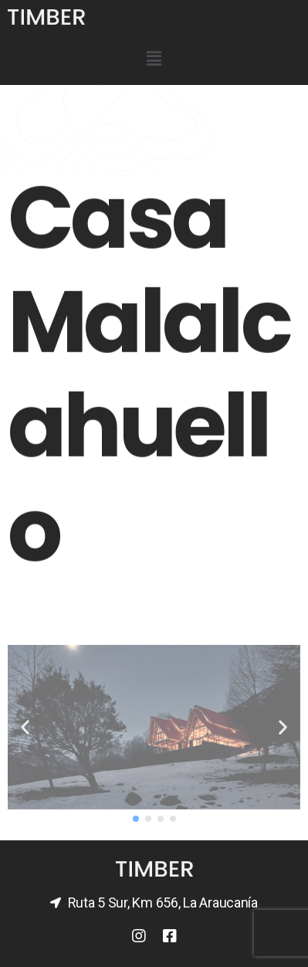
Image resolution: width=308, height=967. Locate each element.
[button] (136, 819)
